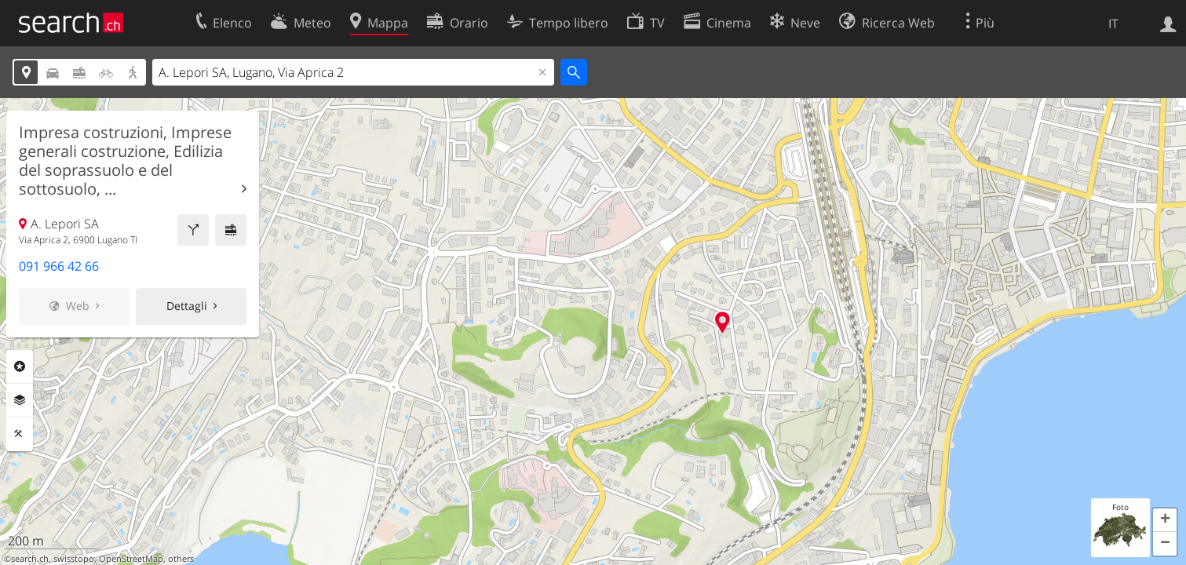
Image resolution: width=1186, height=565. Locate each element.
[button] (1165, 520)
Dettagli (186, 305)
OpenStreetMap (131, 558)
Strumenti (19, 433)
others (181, 558)
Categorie (19, 366)
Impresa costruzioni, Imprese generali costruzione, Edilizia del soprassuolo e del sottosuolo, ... (125, 161)
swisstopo (73, 558)
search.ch (30, 558)
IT (1113, 23)
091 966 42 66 (59, 266)
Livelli (19, 400)
